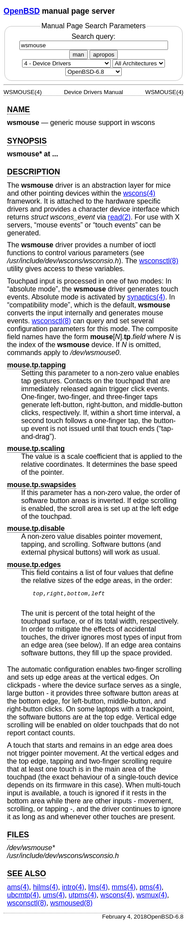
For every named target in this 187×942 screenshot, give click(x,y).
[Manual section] (66, 63)
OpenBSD (22, 11)
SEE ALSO (26, 876)
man (78, 54)
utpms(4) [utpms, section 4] (83, 897)
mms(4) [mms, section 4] (123, 889)
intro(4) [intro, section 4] (73, 889)
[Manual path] (93, 72)
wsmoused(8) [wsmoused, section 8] (71, 905)
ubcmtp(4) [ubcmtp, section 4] (23, 897)
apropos (103, 54)
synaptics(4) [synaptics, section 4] (146, 297)
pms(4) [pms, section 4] (150, 889)
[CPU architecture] (138, 63)
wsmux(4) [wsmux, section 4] (151, 897)
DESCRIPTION (33, 171)
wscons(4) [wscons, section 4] (139, 193)
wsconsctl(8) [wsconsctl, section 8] (158, 261)
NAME (18, 109)
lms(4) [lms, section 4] (98, 889)
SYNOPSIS (27, 140)
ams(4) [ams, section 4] (18, 889)
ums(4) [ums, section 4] (54, 897)
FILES (18, 837)
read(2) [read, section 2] (119, 217)
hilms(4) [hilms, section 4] (45, 889)
